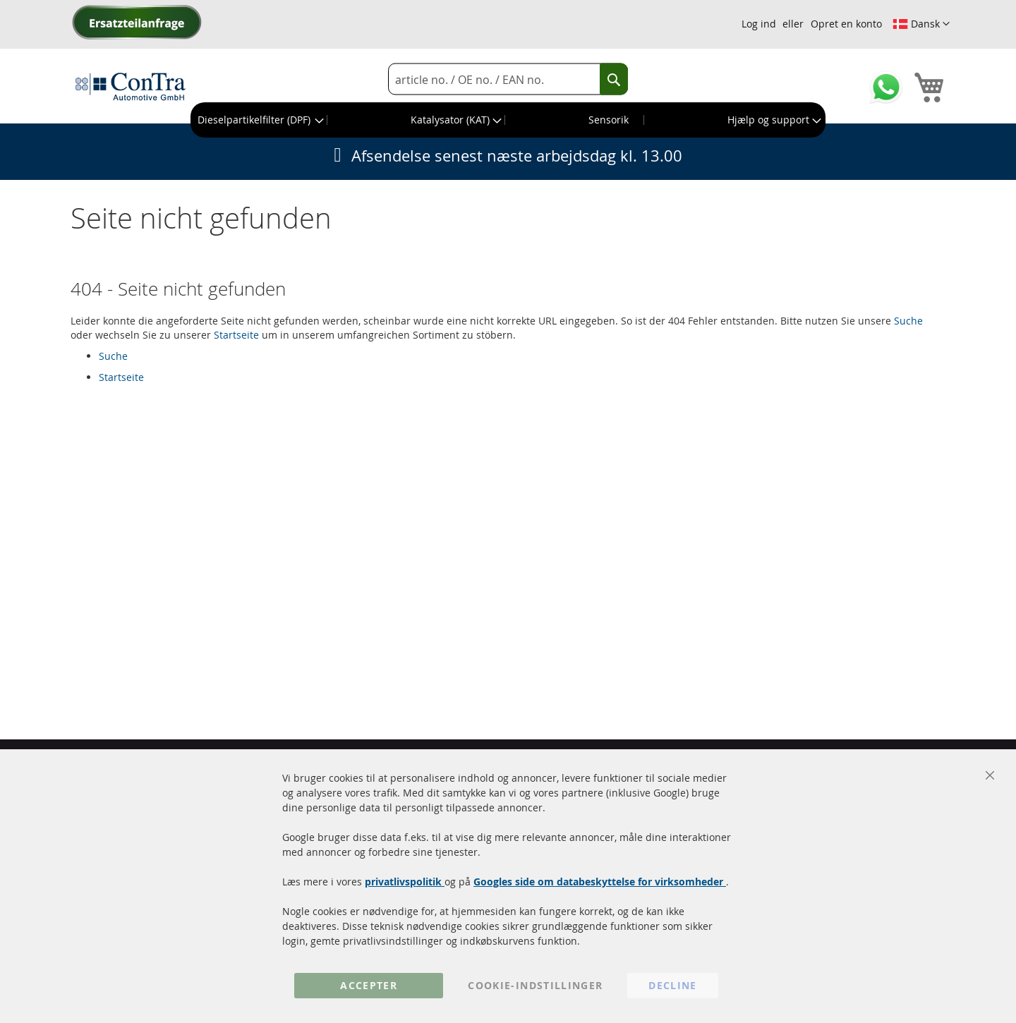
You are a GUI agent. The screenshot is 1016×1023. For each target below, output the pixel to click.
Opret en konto (846, 23)
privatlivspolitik (405, 881)
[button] (921, 24)
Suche (908, 320)
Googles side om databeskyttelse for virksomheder (599, 881)
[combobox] (508, 79)
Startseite (236, 334)
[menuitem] (259, 120)
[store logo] (130, 86)
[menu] (508, 120)
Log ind (759, 23)
